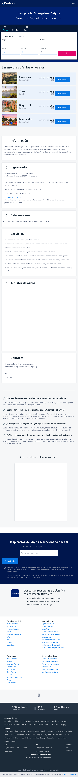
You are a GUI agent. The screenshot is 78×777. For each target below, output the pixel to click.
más (65, 775)
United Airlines (12, 659)
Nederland (59, 734)
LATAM (9, 675)
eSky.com (35, 758)
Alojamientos (11, 626)
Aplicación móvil (48, 624)
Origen (4, 40)
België (6, 731)
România (35, 738)
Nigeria (24, 748)
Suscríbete (10, 561)
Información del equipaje (51, 645)
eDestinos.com (45, 758)
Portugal (23, 738)
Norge (67, 734)
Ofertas (9, 637)
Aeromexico (11, 669)
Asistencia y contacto (50, 672)
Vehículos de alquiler (14, 634)
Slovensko (50, 738)
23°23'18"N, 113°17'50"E (13, 197)
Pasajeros (43, 48)
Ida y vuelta (9, 36)
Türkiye (47, 751)
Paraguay (62, 724)
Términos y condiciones (50, 664)
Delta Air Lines (12, 667)
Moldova (51, 734)
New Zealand (69, 749)
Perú (46, 724)
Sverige (43, 738)
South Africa (8, 751)
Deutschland (60, 731)
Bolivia (15, 721)
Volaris (9, 680)
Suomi (58, 738)
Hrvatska (20, 734)
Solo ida (21, 36)
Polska (15, 738)
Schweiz (64, 738)
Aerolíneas (46, 629)
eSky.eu (28, 758)
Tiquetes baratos (13, 629)
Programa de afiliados (50, 661)
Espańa (69, 731)
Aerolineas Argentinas (15, 677)
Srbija (29, 738)
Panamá (40, 724)
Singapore (39, 751)
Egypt (6, 748)
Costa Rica (45, 721)
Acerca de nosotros (49, 659)
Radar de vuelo (47, 626)
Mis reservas (47, 667)
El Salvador (28, 721)
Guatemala (8, 724)
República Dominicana (58, 721)
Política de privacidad (50, 669)
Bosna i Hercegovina (17, 731)
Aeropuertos (47, 637)
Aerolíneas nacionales (50, 632)
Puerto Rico (54, 724)
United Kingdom (10, 741)
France (6, 734)
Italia (33, 734)
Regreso (23, 48)
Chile (20, 721)
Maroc (18, 748)
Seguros (10, 642)
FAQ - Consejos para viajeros (53, 648)
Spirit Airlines (11, 683)
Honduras (17, 724)
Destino (42, 40)
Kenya (12, 748)
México (24, 724)
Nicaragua (32, 724)
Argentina (7, 721)
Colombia (36, 721)
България (30, 731)
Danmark (51, 731)
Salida (4, 48)
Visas (8, 640)
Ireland (27, 734)
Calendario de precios (50, 642)
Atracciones (11, 645)
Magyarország (41, 734)
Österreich (8, 738)
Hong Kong (40, 748)
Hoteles (9, 632)
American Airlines (13, 664)
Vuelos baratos (12, 624)
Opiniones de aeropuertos (51, 640)
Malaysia (48, 748)
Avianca (9, 661)
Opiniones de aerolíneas (51, 634)
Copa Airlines (11, 672)
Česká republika (40, 731)
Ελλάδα (13, 734)
